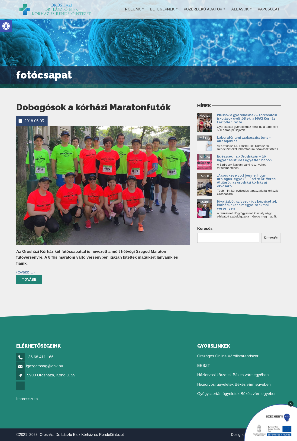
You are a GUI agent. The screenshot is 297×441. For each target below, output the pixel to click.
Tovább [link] (29, 279)
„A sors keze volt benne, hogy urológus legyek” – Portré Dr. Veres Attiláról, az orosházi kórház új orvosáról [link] (246, 181)
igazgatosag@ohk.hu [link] (44, 366)
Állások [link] (240, 9)
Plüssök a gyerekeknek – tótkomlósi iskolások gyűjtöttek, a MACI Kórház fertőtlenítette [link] (247, 118)
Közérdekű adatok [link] (203, 9)
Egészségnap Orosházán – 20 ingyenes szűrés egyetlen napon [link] (244, 158)
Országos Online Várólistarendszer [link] (227, 356)
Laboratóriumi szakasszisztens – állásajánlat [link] (244, 139)
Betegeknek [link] (162, 9)
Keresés (205, 228)
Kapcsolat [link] (269, 9)
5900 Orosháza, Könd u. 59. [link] (52, 375)
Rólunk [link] (133, 9)
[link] (6, 26)
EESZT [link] (203, 365)
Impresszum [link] (27, 399)
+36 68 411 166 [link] (40, 357)
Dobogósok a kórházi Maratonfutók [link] (93, 107)
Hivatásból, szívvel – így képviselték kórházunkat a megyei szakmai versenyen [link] (247, 205)
